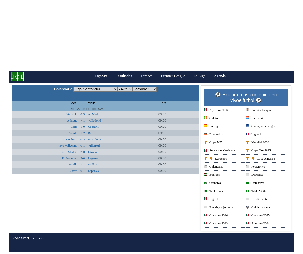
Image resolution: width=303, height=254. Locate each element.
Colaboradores (258, 207)
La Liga (199, 76)
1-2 (82, 133)
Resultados (123, 76)
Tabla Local (214, 191)
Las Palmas (70, 139)
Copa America (260, 159)
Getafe (73, 133)
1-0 (82, 126)
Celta (74, 126)
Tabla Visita (256, 191)
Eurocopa (215, 159)
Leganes (93, 158)
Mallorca (93, 164)
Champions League (261, 126)
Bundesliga (214, 134)
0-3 (82, 114)
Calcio (211, 118)
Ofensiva (212, 183)
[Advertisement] (151, 35)
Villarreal (94, 145)
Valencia (71, 114)
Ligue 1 (253, 134)
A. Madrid (94, 114)
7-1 (82, 120)
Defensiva (255, 183)
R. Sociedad (69, 158)
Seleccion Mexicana (219, 150)
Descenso (254, 175)
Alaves (72, 171)
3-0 (82, 158)
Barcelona (94, 139)
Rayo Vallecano (67, 145)
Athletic (72, 120)
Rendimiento (257, 199)
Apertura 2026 (216, 110)
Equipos (212, 175)
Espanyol (94, 171)
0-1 (82, 145)
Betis (91, 133)
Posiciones (255, 167)
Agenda (220, 76)
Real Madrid (69, 152)
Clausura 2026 (216, 215)
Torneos (146, 76)
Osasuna (93, 126)
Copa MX (213, 142)
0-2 (82, 139)
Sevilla (72, 164)
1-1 (82, 164)
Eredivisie (255, 118)
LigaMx (101, 76)
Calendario (213, 167)
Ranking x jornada (218, 207)
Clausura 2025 (258, 215)
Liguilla (211, 199)
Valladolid (94, 120)
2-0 (82, 152)
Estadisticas (38, 238)
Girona (92, 152)
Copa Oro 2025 (258, 150)
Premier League (173, 76)
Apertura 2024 (258, 223)
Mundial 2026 (257, 142)
